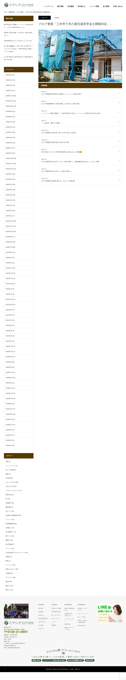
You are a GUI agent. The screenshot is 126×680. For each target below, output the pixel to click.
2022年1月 (9, 294)
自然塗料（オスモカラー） (82, 609)
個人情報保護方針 (43, 618)
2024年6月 (9, 189)
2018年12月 (9, 419)
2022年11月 (9, 278)
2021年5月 (9, 330)
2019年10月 (9, 398)
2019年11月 (9, 393)
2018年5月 (9, 440)
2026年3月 (9, 80)
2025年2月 (9, 148)
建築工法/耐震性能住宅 (69, 609)
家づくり (8, 536)
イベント (8, 519)
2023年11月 (9, 226)
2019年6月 (9, 414)
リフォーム (9, 565)
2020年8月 (9, 367)
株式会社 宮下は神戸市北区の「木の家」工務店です (66, 669)
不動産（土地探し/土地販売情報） (82, 621)
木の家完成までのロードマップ (15, 552)
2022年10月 (9, 283)
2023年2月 (9, 263)
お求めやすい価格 (56, 608)
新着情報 (57, 18)
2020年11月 (9, 351)
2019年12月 (9, 388)
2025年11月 (9, 101)
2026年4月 (9, 75)
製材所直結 (67, 624)
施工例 (8, 581)
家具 (7, 561)
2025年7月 (9, 122)
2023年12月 (9, 221)
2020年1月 (9, 383)
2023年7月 (9, 247)
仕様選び (8, 503)
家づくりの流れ (82, 617)
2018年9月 (9, 430)
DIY (7, 499)
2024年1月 (9, 216)
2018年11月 (9, 424)
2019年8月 (9, 404)
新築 (7, 474)
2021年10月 (9, 304)
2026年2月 (9, 85)
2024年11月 (9, 163)
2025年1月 (9, 153)
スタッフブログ (10, 482)
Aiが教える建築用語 (12, 515)
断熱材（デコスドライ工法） (69, 628)
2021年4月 (9, 336)
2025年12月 (9, 96)
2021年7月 (9, 320)
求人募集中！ (10, 532)
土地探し (8, 528)
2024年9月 (9, 174)
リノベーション (10, 465)
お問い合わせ (118, 6)
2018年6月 (9, 435)
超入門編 (8, 544)
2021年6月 (9, 325)
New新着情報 (10, 523)
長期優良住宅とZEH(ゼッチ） (69, 614)
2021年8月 (9, 315)
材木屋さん (82, 6)
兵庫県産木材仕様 (56, 611)
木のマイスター (55, 618)
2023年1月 (9, 268)
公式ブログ (9, 486)
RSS (5, 668)
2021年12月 (9, 299)
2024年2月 (9, 210)
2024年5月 (9, 195)
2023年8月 (9, 242)
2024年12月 (9, 158)
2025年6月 (9, 127)
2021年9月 (9, 310)
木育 (7, 461)
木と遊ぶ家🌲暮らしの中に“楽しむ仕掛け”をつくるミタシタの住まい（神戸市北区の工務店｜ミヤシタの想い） (18, 48)
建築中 (8, 540)
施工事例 (60, 6)
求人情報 (106, 6)
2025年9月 (9, 111)
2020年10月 (9, 357)
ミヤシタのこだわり (69, 619)
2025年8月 (9, 116)
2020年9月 (9, 362)
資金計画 (8, 494)
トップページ (48, 6)
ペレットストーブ (82, 613)
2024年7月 (9, 184)
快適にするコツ (10, 569)
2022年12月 (9, 273)
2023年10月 (9, 231)
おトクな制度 (10, 470)
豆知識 (8, 573)
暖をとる (8, 590)
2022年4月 (9, 289)
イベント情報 (94, 6)
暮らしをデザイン (56, 615)
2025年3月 (9, 143)
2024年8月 (9, 179)
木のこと (8, 511)
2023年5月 (9, 257)
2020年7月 (9, 372)
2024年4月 (9, 200)
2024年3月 (9, 205)
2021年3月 (9, 341)
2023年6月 (9, 252)
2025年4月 (9, 137)
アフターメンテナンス (12, 490)
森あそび (8, 585)
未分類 (8, 478)
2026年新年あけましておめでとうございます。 (18, 40)
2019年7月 (9, 409)
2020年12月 (9, 346)
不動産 (8, 556)
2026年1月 (9, 90)
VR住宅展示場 (81, 625)
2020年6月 (9, 377)
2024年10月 (9, 169)
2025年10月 (9, 106)
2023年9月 (9, 236)
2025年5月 (9, 132)
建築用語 (8, 507)
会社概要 (70, 6)
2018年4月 (9, 445)
